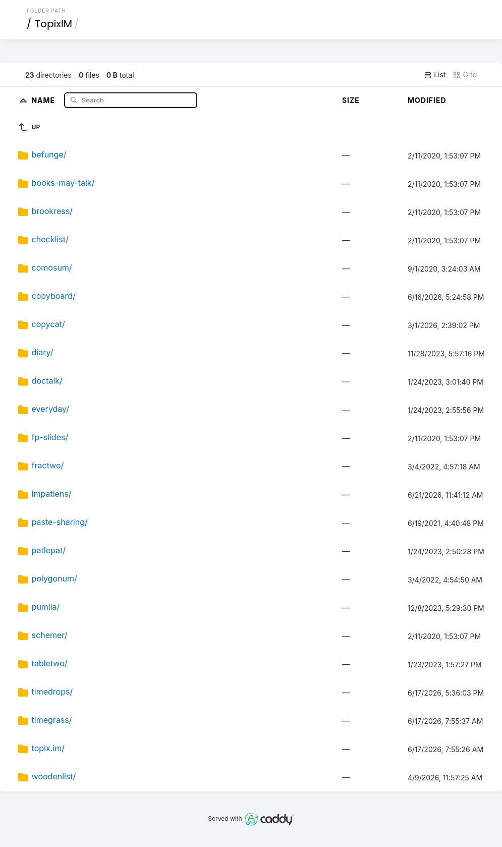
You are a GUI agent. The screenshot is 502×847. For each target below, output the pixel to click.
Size (351, 100)
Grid (465, 74)
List (434, 74)
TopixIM (53, 24)
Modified (427, 100)
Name (44, 99)
